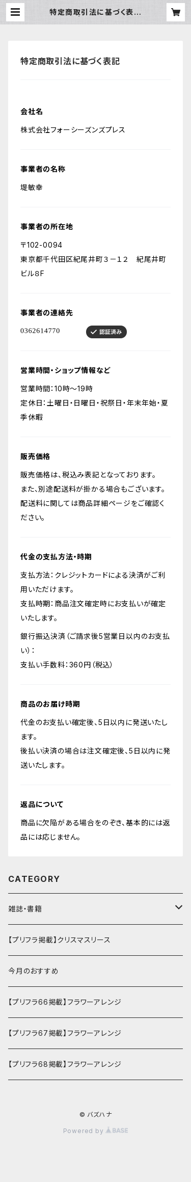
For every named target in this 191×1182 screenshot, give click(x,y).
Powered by (95, 1131)
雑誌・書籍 (25, 908)
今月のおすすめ (33, 970)
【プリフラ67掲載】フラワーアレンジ (64, 1033)
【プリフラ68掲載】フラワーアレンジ (64, 1064)
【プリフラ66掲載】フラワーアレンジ (64, 1002)
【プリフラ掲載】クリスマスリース (59, 939)
